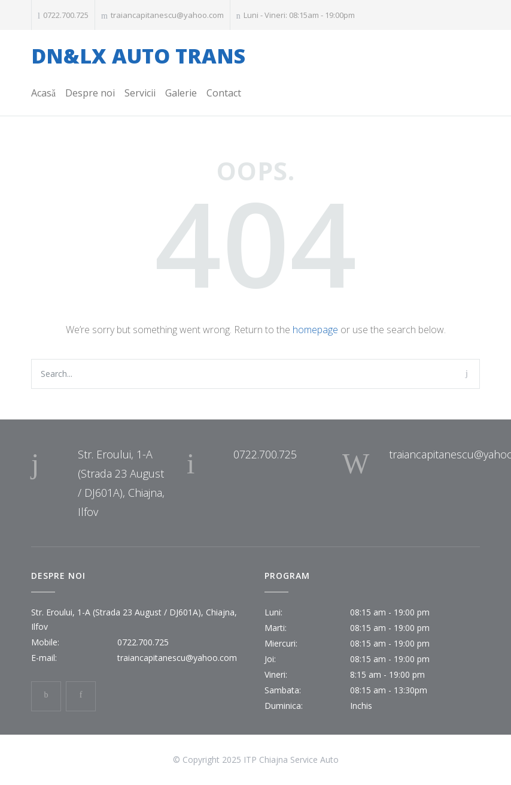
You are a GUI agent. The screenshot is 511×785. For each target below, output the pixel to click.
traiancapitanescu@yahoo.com (167, 15)
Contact (223, 92)
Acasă (43, 92)
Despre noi (90, 92)
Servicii (140, 92)
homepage (315, 329)
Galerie (181, 92)
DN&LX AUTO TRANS (138, 56)
